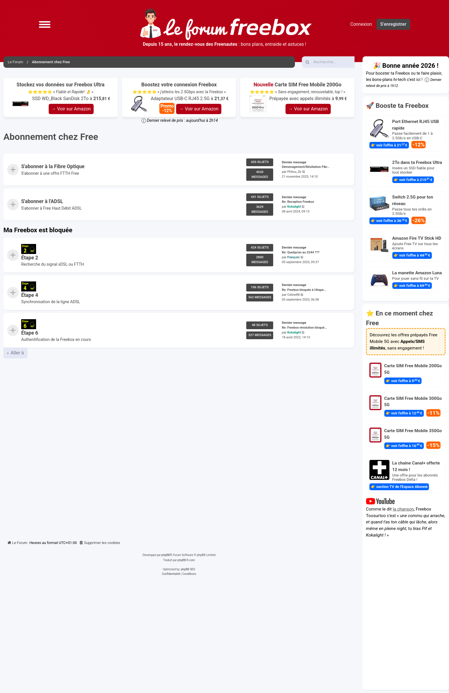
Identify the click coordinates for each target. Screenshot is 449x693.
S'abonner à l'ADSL (42, 201)
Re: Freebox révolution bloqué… (304, 327)
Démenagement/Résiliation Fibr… (305, 167)
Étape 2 (29, 258)
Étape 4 (29, 295)
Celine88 (293, 295)
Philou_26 (294, 172)
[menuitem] (99, 543)
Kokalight (294, 207)
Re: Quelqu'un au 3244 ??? (300, 252)
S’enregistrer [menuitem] (393, 24)
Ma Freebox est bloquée (37, 230)
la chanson (403, 509)
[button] (44, 24)
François (293, 257)
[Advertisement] (179, 447)
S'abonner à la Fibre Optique (52, 166)
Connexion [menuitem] (361, 24)
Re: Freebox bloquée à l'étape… (304, 290)
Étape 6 (29, 333)
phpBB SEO (188, 569)
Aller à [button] (16, 353)
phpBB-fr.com (186, 560)
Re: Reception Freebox (298, 202)
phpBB (166, 555)
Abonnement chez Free (50, 136)
